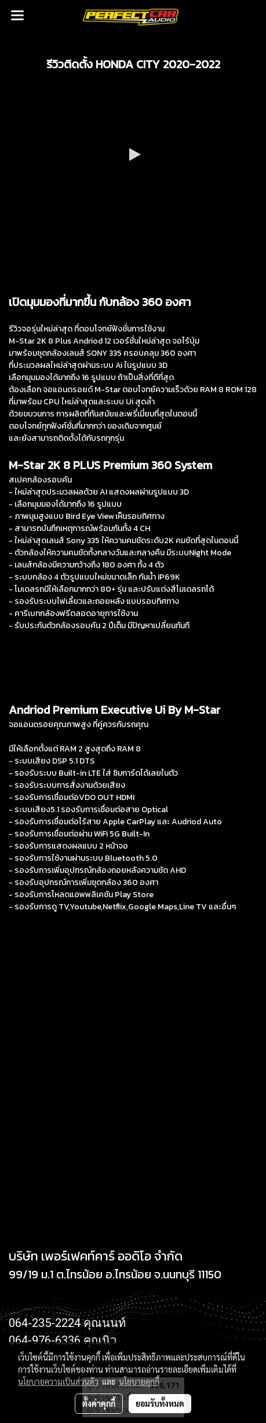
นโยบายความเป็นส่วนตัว (58, 1381)
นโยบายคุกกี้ (139, 1381)
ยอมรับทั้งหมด (160, 1403)
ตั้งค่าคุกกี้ (98, 1403)
